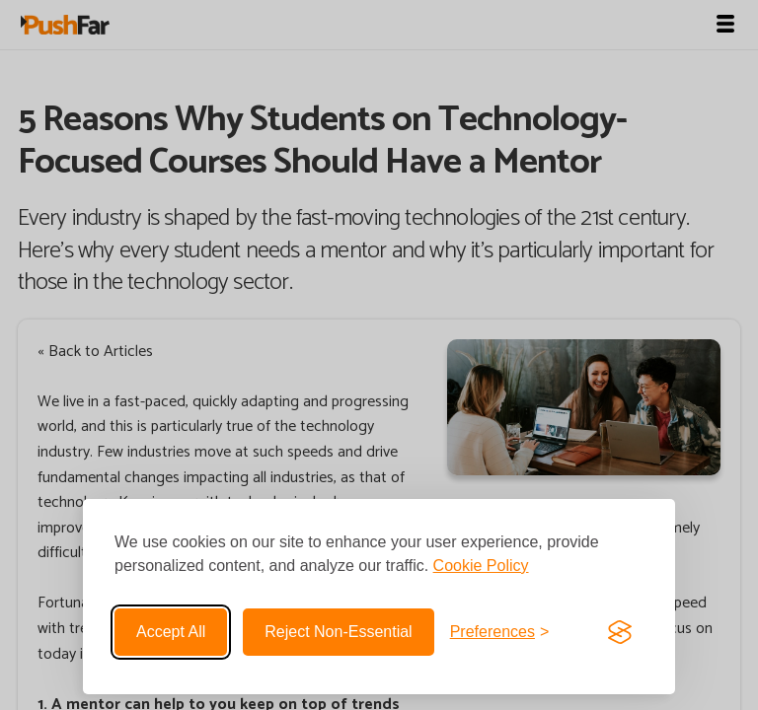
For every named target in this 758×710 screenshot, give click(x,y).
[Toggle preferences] (500, 632)
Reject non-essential (338, 631)
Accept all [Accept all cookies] (170, 631)
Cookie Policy (481, 565)
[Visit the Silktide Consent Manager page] (620, 632)
